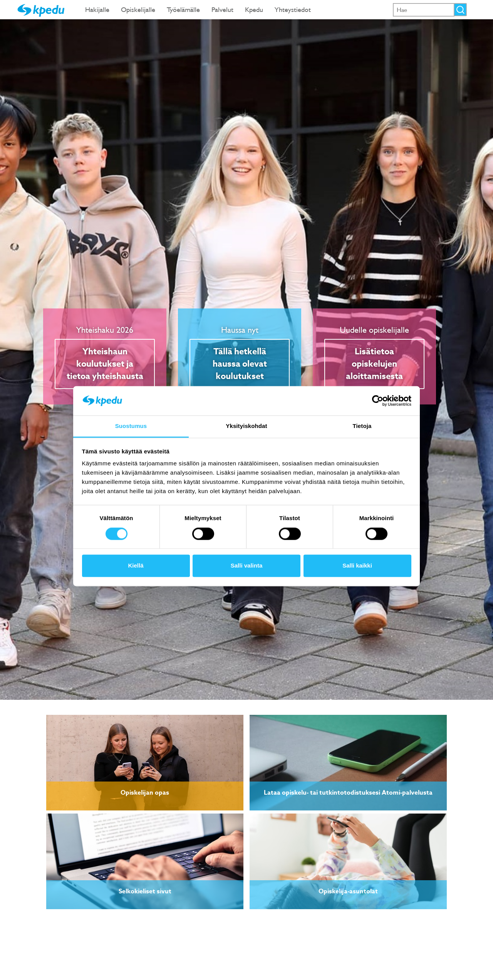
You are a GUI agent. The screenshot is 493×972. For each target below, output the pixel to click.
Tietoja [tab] (362, 426)
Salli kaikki (357, 566)
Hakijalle (97, 9)
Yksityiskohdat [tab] (246, 426)
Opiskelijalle (138, 9)
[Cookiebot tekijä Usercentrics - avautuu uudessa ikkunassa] (377, 400)
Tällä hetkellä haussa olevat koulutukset (240, 363)
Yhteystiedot (293, 9)
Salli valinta (247, 566)
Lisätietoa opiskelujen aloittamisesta (374, 363)
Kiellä (135, 566)
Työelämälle (183, 9)
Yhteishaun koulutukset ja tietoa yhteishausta (105, 363)
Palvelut (222, 9)
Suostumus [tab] (131, 426)
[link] (144, 762)
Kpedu (254, 9)
